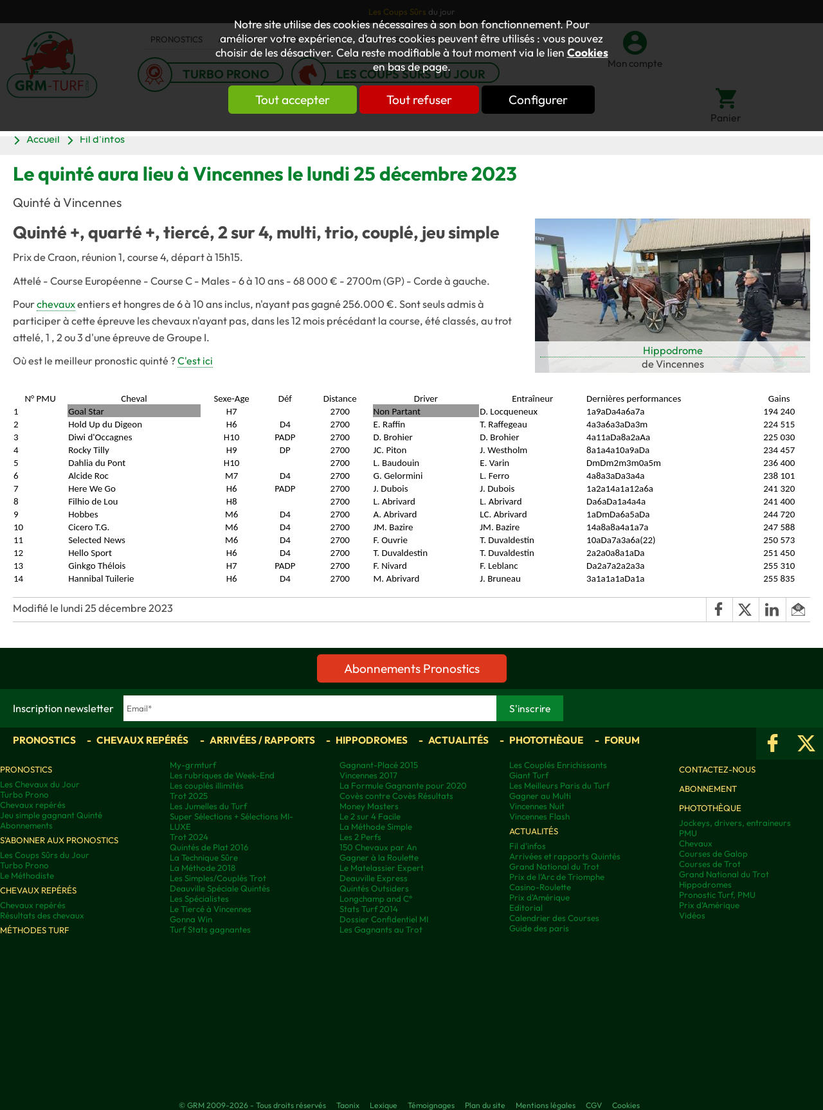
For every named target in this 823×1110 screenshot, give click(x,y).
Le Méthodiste (27, 875)
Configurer (538, 99)
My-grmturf (193, 765)
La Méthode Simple (375, 826)
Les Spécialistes (199, 898)
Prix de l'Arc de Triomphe (556, 877)
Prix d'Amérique (539, 897)
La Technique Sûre (204, 857)
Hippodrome (673, 350)
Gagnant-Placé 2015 (378, 765)
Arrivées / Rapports (262, 740)
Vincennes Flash (539, 816)
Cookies (587, 53)
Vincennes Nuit (537, 806)
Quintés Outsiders (374, 888)
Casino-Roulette (540, 887)
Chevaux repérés (142, 740)
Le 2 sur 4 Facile (370, 816)
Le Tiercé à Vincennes (210, 909)
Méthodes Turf (34, 930)
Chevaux (695, 843)
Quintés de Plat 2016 (209, 847)
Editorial (526, 907)
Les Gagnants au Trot (380, 929)
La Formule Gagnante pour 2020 (403, 785)
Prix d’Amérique (709, 905)
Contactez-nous (717, 769)
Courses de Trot (710, 864)
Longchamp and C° (375, 898)
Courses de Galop (713, 853)
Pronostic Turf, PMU (717, 895)
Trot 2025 (189, 796)
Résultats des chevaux (42, 915)
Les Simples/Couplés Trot (218, 878)
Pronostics (44, 740)
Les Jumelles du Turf (208, 806)
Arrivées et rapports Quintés (564, 856)
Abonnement (708, 788)
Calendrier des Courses (554, 918)
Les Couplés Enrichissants (558, 765)
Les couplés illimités (207, 785)
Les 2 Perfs (360, 837)
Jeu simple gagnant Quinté (51, 815)
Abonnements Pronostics (412, 668)
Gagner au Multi (540, 796)
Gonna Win (191, 919)
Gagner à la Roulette (379, 857)
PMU (688, 833)
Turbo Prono (24, 794)
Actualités (458, 740)
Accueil (43, 138)
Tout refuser (419, 99)
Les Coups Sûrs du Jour (44, 855)
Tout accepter (292, 99)
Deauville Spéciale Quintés (220, 888)
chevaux (56, 304)
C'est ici (195, 360)
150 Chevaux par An (378, 847)
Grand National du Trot (554, 866)
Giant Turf (528, 775)
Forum (622, 740)
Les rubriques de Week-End (222, 775)
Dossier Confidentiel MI (383, 919)
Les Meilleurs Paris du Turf (559, 785)
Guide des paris (539, 928)
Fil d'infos (102, 138)
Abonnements (26, 825)
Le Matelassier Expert (381, 868)
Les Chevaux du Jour (40, 784)
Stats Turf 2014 (368, 909)
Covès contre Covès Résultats (396, 796)
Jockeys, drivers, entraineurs (735, 823)
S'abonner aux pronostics (59, 840)
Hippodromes (372, 740)
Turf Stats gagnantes (210, 929)
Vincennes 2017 (368, 775)
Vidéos (692, 915)
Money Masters (369, 806)
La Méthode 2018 (202, 868)
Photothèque (546, 740)
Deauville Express (373, 878)
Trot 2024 (189, 837)
